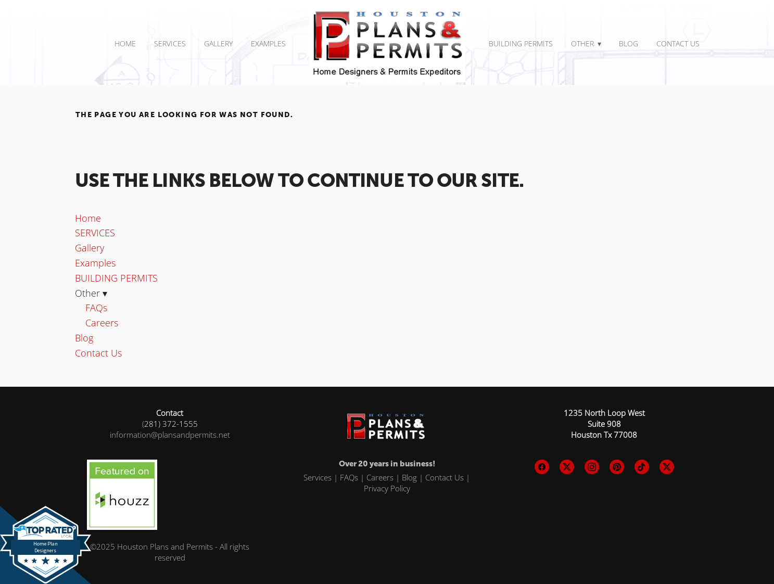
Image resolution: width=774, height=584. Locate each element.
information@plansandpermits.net (170, 434)
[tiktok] (642, 467)
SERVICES (170, 43)
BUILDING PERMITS (521, 43)
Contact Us (678, 43)
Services (317, 477)
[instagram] (592, 467)
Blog (628, 43)
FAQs (96, 307)
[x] (567, 467)
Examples (268, 43)
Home (125, 43)
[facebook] (542, 467)
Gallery (218, 43)
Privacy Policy (387, 488)
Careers (101, 322)
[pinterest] (617, 467)
